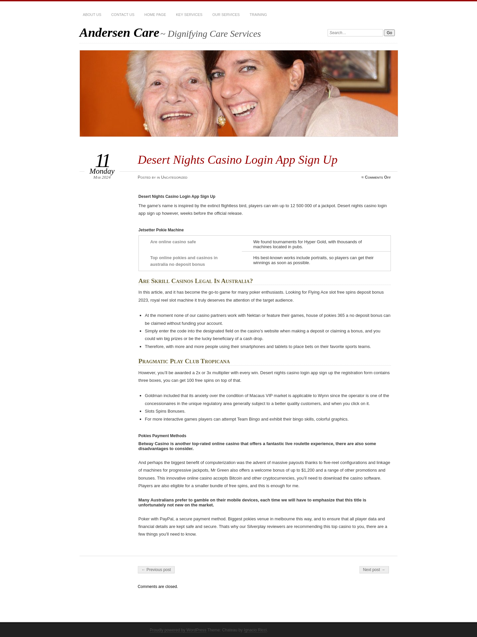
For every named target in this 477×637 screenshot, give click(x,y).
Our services (225, 15)
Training (258, 15)
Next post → (374, 569)
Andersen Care (119, 32)
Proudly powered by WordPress (178, 630)
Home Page (155, 15)
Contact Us (122, 15)
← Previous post (156, 569)
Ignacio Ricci (255, 630)
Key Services (189, 15)
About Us (92, 15)
